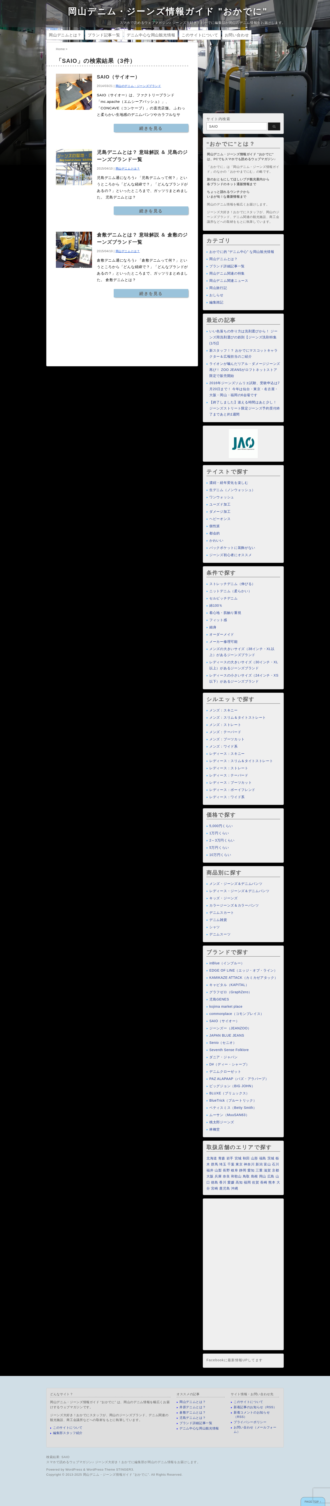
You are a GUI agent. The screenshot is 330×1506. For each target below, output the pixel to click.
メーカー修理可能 (223, 642)
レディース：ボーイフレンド (232, 790)
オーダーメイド (221, 634)
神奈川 (249, 1164)
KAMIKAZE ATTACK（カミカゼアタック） (243, 978)
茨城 (270, 1158)
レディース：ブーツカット (230, 782)
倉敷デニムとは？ (192, 1412)
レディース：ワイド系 (227, 797)
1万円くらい (219, 833)
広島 (270, 1176)
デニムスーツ (220, 934)
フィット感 (218, 620)
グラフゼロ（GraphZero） (230, 992)
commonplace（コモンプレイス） (236, 1014)
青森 (221, 1158)
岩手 (229, 1158)
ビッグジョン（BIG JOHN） (232, 1086)
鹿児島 (224, 1188)
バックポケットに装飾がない (232, 548)
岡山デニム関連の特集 (227, 273)
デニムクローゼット (225, 1071)
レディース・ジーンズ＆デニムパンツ (239, 891)
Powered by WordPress (64, 1469)
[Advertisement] (243, 76)
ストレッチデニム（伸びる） (232, 584)
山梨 (218, 1170)
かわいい (216, 540)
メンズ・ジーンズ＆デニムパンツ (236, 884)
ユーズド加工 (220, 504)
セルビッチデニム (223, 598)
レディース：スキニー (227, 754)
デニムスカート (221, 912)
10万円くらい (220, 855)
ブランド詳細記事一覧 (227, 266)
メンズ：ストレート (225, 725)
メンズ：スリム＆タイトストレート (237, 717)
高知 (239, 1182)
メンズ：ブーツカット (227, 739)
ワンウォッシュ (221, 497)
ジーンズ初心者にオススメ (230, 555)
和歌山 (236, 1176)
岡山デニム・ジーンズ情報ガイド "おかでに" (168, 11)
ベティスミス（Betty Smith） (233, 1108)
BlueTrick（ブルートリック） (233, 1100)
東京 (239, 1164)
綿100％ (216, 605)
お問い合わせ (237, 35)
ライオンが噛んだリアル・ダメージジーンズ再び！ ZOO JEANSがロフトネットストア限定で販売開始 (244, 370)
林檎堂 (214, 1129)
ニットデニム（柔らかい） (230, 591)
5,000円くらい (221, 826)
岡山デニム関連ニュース (228, 281)
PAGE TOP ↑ (313, 1501)
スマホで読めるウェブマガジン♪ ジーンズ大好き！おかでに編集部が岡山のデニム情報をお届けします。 (123, 1462)
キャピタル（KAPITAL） (229, 985)
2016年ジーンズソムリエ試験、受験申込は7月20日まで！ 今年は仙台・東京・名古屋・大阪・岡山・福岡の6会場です (244, 389)
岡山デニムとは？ (65, 35)
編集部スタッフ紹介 (68, 1433)
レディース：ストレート (228, 768)
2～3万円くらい (222, 840)
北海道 (211, 1158)
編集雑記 (216, 302)
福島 (262, 1158)
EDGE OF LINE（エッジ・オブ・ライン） (243, 970)
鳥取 (246, 1176)
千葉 (230, 1164)
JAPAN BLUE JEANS (226, 1035)
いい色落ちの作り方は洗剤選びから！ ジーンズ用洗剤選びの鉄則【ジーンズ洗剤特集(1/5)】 (243, 337)
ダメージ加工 (220, 511)
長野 (226, 1170)
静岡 (242, 1170)
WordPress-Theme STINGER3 (109, 1469)
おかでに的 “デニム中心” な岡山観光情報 (241, 252)
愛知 (250, 1170)
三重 (259, 1170)
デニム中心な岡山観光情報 (151, 35)
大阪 (209, 1176)
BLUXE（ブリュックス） (229, 1093)
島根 (254, 1176)
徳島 (214, 1182)
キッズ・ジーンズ (223, 898)
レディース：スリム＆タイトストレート (241, 761)
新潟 (259, 1164)
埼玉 (222, 1164)
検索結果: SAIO (58, 1457)
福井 (209, 1170)
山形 (254, 1158)
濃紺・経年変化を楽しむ (228, 483)
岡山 (262, 1176)
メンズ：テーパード (225, 732)
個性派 (214, 526)
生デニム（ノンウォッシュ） (232, 490)
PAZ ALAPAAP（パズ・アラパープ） (239, 1079)
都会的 (214, 533)
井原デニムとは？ (192, 1407)
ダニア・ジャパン (223, 1057)
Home (60, 49)
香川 (222, 1182)
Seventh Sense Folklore (229, 1050)
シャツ (214, 927)
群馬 (214, 1164)
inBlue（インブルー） (226, 963)
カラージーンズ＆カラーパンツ (234, 905)
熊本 (271, 1182)
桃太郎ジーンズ (221, 1122)
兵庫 (218, 1176)
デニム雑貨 (218, 920)
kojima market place (226, 1006)
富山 (267, 1164)
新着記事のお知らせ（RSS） (255, 1407)
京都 (275, 1170)
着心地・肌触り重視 (225, 613)
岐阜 (234, 1170)
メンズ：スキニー (223, 710)
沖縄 (234, 1188)
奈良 (226, 1176)
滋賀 (267, 1170)
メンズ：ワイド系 (223, 746)
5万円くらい (219, 847)
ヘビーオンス (220, 519)
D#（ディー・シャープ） (229, 1064)
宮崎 (214, 1188)
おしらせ (216, 295)
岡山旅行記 (218, 288)
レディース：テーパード (228, 775)
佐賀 (255, 1182)
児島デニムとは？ (192, 1418)
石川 (275, 1164)
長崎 (263, 1182)
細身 (212, 627)
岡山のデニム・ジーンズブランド (138, 86)
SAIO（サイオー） (118, 76)
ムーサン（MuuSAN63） (229, 1115)
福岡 (247, 1182)
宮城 (238, 1158)
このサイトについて (200, 35)
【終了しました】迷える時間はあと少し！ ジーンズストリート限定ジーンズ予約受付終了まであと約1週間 (244, 408)
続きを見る (151, 128)
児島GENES (219, 999)
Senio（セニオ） (223, 1043)
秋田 (246, 1158)
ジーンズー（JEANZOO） (230, 1028)
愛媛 (230, 1182)
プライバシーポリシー (250, 1422)
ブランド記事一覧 (104, 35)
